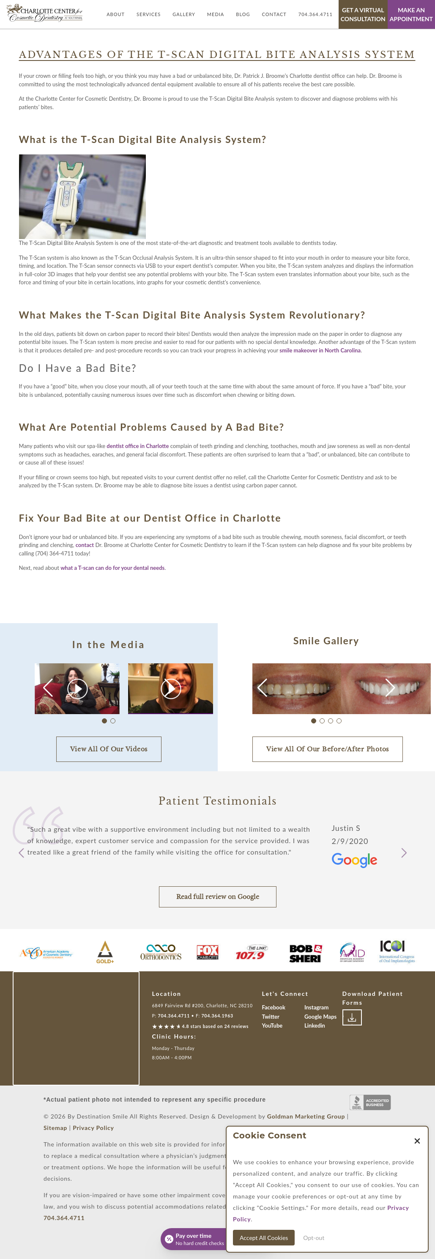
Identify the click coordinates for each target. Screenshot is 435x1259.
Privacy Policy (93, 1127)
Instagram (316, 1007)
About (116, 14)
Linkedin (314, 1025)
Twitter (270, 1016)
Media (215, 14)
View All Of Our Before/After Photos (327, 749)
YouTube (272, 1025)
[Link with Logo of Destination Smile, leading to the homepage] (44, 13)
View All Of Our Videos (109, 749)
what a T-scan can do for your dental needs (112, 567)
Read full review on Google (217, 897)
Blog (243, 14)
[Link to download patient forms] (352, 1017)
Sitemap (55, 1127)
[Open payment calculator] (218, 1239)
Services (149, 14)
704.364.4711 (315, 14)
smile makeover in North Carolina (320, 350)
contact (85, 545)
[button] (169, 688)
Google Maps (320, 1016)
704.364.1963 (217, 1015)
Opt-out (313, 1237)
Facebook (273, 1007)
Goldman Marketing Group (306, 1116)
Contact (274, 14)
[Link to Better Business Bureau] (370, 1102)
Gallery (183, 14)
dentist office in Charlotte (138, 446)
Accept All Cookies (264, 1237)
